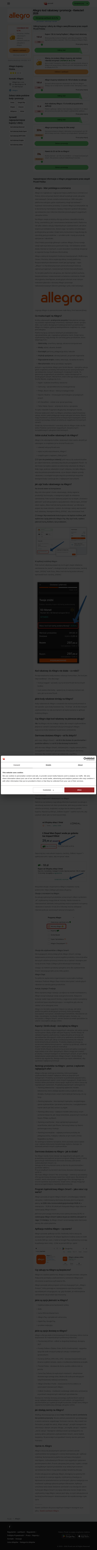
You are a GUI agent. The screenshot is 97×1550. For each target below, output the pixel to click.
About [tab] (80, 765)
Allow (79, 790)
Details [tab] (48, 765)
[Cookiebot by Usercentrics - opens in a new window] (85, 758)
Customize (48, 790)
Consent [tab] (17, 765)
